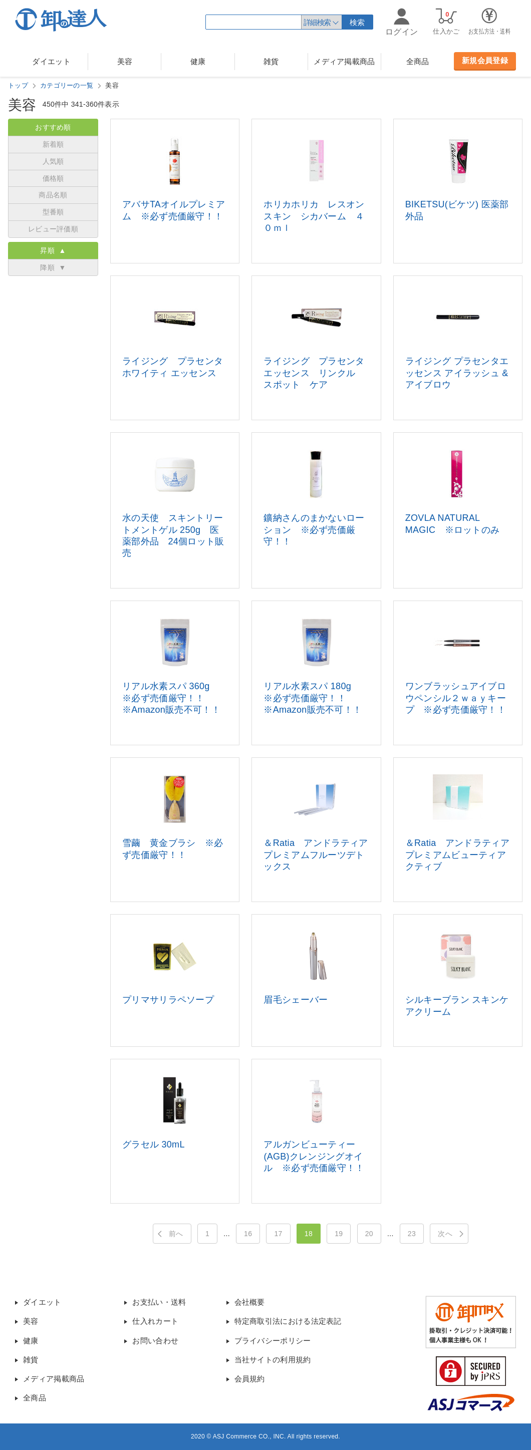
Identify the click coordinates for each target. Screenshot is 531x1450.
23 (412, 1234)
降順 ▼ (53, 267)
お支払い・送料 (159, 1302)
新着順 (53, 144)
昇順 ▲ (53, 250)
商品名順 (53, 195)
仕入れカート (155, 1321)
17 (278, 1234)
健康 (198, 61)
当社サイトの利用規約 (272, 1359)
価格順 (53, 178)
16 (248, 1234)
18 (309, 1234)
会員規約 (249, 1378)
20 (369, 1234)
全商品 (417, 61)
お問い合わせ (155, 1340)
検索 (357, 22)
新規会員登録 (485, 60)
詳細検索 (317, 22)
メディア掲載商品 (344, 61)
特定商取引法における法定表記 (288, 1321)
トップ (18, 85)
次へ (445, 1234)
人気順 (53, 161)
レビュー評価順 (53, 229)
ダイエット (51, 61)
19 (339, 1234)
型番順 (53, 212)
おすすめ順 (53, 127)
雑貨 (271, 61)
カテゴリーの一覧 (66, 85)
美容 (125, 61)
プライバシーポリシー (272, 1340)
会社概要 (249, 1302)
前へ (176, 1234)
